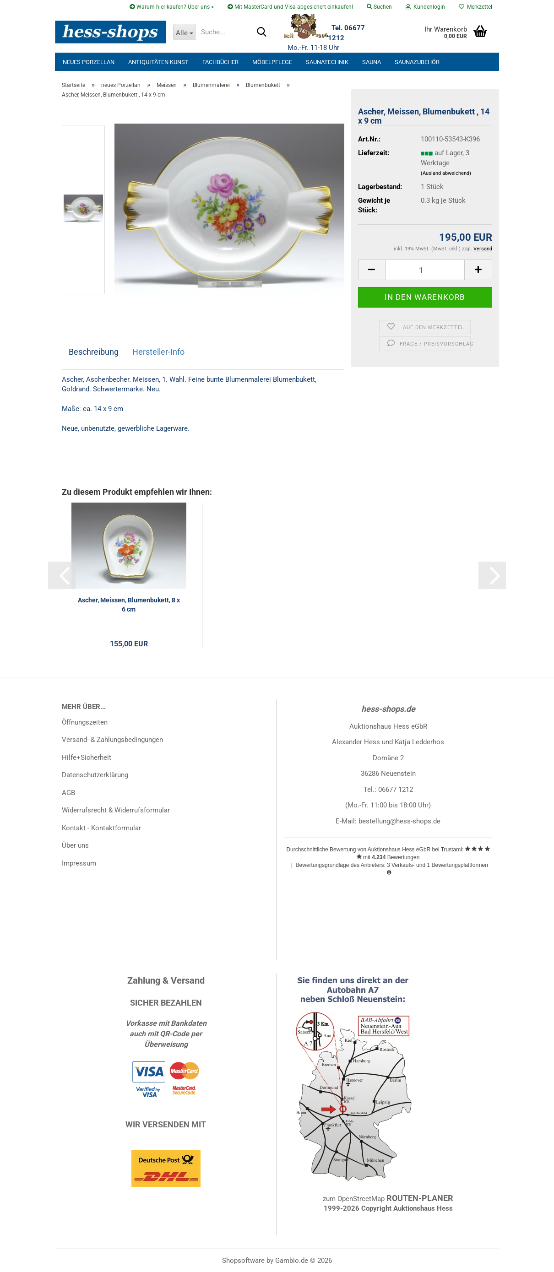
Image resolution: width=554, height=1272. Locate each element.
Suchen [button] (379, 7)
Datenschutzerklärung (95, 775)
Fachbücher (220, 62)
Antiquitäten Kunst (158, 62)
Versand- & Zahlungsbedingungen (112, 740)
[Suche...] (184, 32)
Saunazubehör (417, 62)
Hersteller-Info (158, 352)
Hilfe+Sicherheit (86, 757)
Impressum (79, 863)
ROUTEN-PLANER (419, 1198)
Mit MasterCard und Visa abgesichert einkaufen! (290, 7)
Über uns (75, 845)
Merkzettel (475, 7)
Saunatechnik (327, 62)
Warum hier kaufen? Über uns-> (172, 7)
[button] (372, 270)
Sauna (371, 62)
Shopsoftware (243, 1260)
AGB (68, 793)
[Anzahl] (425, 270)
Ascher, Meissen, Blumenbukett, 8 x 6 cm (129, 604)
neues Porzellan (88, 62)
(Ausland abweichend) (446, 173)
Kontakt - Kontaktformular (101, 828)
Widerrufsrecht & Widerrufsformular (116, 810)
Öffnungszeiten (85, 722)
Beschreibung (94, 352)
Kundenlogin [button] (425, 7)
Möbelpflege (272, 62)
